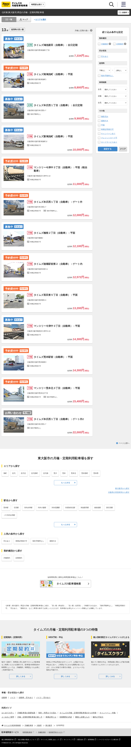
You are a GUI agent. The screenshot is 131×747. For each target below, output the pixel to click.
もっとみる (65, 483)
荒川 (55, 473)
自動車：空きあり (26, 698)
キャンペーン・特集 (108, 713)
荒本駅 (5, 508)
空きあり (104, 56)
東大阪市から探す (122, 488)
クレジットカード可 (109, 138)
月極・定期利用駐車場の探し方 (29, 717)
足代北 (23, 473)
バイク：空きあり (43, 698)
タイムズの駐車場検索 (69, 583)
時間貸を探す (36, 4)
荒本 (64, 473)
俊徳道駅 (97, 508)
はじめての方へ (8, 713)
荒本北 (73, 473)
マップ (25, 19)
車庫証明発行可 (107, 129)
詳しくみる (20, 676)
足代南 (45, 473)
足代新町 (34, 473)
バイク (12, 698)
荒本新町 (84, 473)
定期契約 (119, 44)
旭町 (5, 473)
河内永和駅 (28, 508)
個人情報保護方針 (8, 739)
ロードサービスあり (109, 142)
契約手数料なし (107, 76)
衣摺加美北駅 (70, 508)
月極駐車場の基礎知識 (26, 713)
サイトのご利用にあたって (50, 739)
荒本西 (95, 473)
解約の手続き (98, 717)
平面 (103, 125)
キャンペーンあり (108, 134)
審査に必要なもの (82, 717)
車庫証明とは (51, 717)
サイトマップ (68, 739)
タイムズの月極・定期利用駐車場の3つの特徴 (77, 713)
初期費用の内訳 (65, 717)
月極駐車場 (42, 732)
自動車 (4, 698)
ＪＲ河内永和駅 (9, 515)
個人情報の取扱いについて (27, 739)
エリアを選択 (40, 19)
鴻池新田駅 (85, 508)
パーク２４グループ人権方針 (108, 739)
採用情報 (91, 739)
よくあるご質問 (8, 717)
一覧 (10, 19)
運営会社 (80, 739)
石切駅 (16, 508)
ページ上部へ (124, 443)
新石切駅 (109, 508)
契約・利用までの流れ (47, 713)
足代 (13, 473)
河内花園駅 (56, 508)
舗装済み (104, 116)
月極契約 (104, 44)
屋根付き (104, 121)
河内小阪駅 (42, 508)
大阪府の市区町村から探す (118, 492)
